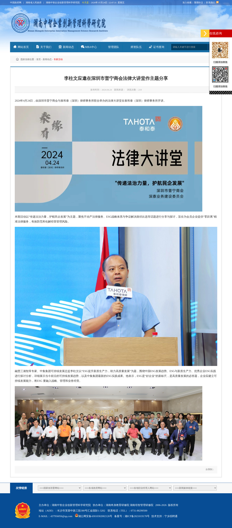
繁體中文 (198, 2)
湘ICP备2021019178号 (137, 516)
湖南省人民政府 (34, 2)
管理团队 (113, 47)
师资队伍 (136, 47)
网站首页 (23, 47)
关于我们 (45, 47)
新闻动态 (68, 47)
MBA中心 (91, 47)
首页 (38, 59)
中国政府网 (15, 2)
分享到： (209, 469)
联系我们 (210, 2)
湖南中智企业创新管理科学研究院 (63, 2)
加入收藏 (187, 2)
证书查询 (158, 47)
